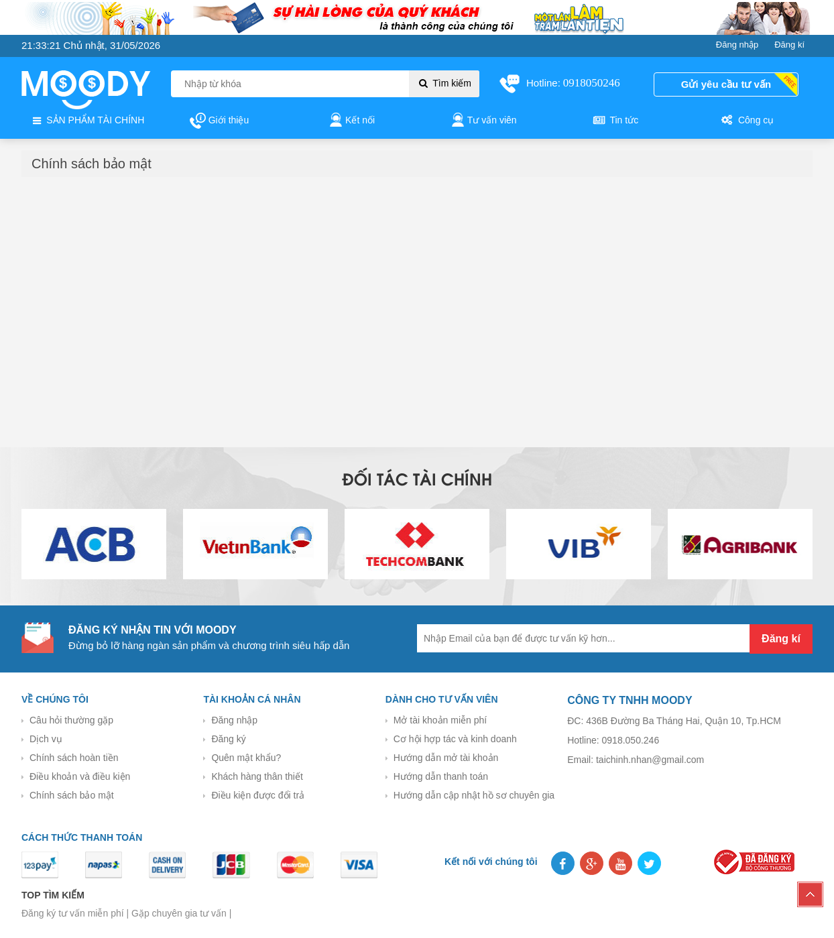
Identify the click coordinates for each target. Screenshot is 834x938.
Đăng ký (228, 739)
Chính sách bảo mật (71, 795)
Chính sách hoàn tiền (74, 757)
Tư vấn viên (482, 121)
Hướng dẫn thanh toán (441, 776)
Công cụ (746, 121)
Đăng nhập (234, 720)
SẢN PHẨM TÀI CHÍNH (87, 121)
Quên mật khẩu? (246, 757)
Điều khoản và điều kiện (79, 776)
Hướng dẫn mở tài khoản (446, 757)
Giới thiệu (219, 121)
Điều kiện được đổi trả (257, 795)
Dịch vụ (45, 739)
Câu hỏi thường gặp (71, 720)
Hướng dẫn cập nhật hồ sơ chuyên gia (474, 795)
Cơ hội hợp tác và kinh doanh (455, 739)
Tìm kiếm (444, 83)
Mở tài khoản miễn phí (440, 720)
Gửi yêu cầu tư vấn (726, 84)
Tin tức (614, 121)
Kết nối (351, 121)
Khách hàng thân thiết (256, 776)
